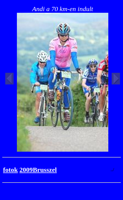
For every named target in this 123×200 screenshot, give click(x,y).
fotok (10, 169)
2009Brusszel (38, 169)
